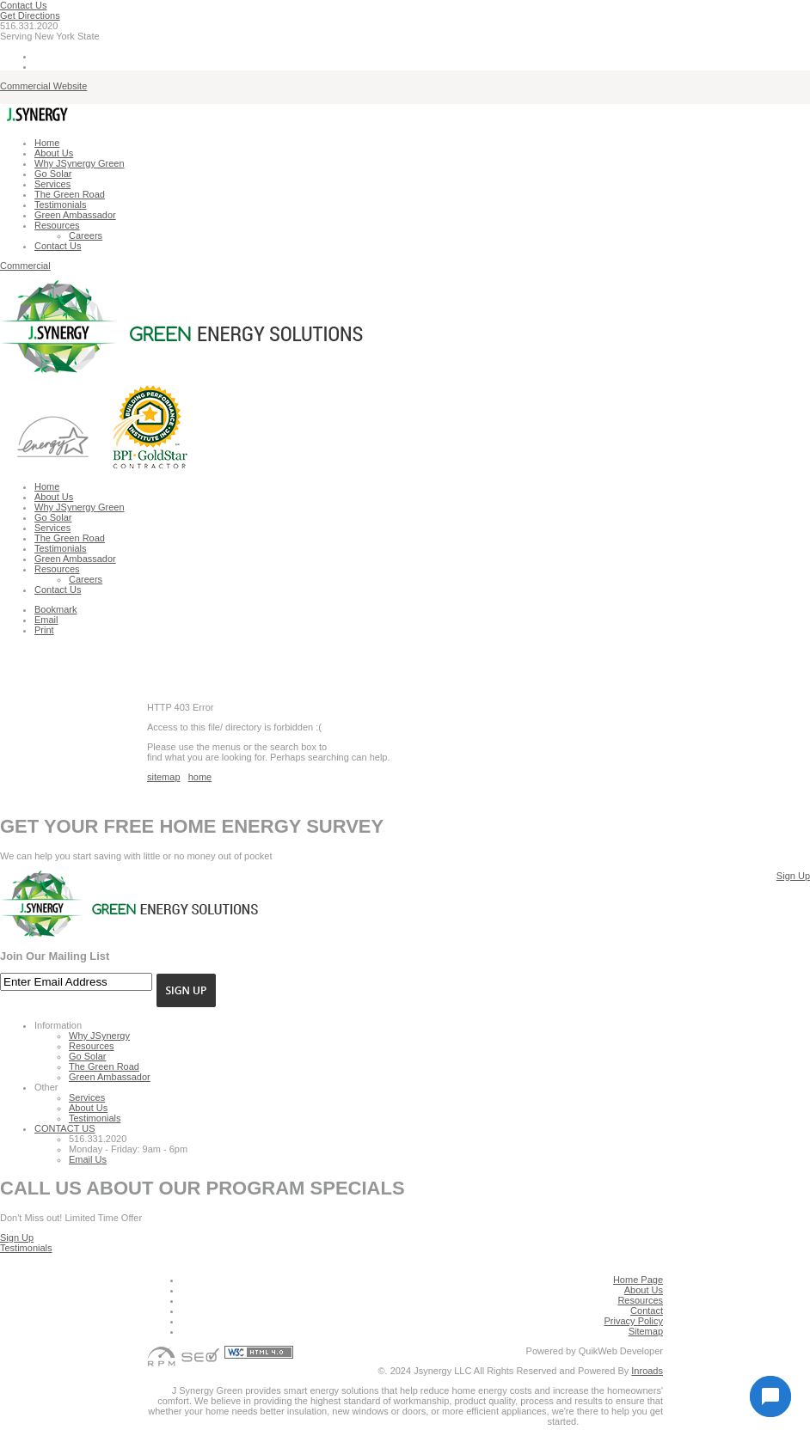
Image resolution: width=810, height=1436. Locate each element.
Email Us (88, 1159)
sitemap (164, 777)
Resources (57, 225)
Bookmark (55, 609)
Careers (85, 235)
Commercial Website (43, 86)
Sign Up (793, 876)
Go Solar (52, 173)
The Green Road (69, 194)
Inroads (647, 1371)
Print (44, 630)
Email (46, 619)
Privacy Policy (633, 1321)
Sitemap (646, 1331)
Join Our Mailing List (54, 956)
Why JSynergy (99, 1035)
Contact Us (23, 5)
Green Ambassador (75, 215)
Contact (646, 1310)
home (200, 777)
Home (46, 142)
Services (52, 184)
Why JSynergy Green (79, 163)
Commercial (25, 265)
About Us (53, 153)
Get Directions (30, 15)
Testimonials (60, 204)
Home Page (638, 1279)
